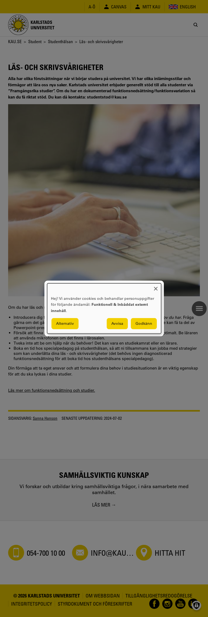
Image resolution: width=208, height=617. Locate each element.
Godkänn (143, 323)
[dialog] (104, 308)
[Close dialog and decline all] (155, 286)
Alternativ (65, 323)
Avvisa (117, 323)
